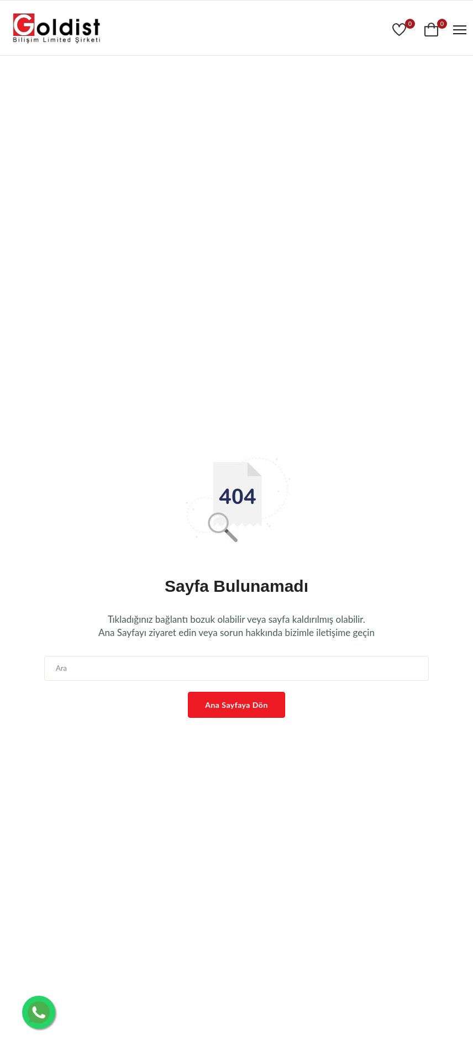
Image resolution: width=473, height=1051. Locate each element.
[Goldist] (400, 30)
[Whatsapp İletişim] (38, 1012)
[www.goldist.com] (56, 30)
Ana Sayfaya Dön (236, 705)
